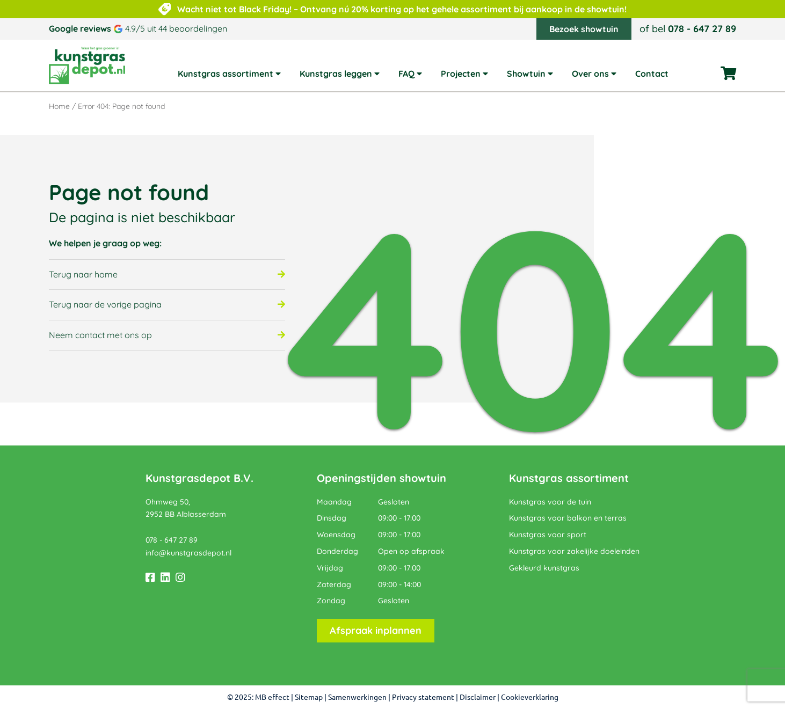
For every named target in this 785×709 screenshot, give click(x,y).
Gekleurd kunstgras (544, 568)
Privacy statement (423, 697)
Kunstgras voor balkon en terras (568, 518)
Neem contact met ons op (100, 335)
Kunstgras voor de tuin (550, 502)
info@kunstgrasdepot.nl (188, 553)
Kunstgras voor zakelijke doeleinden (574, 551)
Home (59, 106)
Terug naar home (83, 274)
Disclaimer (478, 697)
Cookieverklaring (529, 697)
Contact (651, 74)
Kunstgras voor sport (547, 534)
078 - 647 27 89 (702, 29)
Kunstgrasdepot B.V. (199, 478)
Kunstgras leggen (336, 74)
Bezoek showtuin (584, 29)
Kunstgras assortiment (225, 74)
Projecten (461, 74)
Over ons (590, 74)
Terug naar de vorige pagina (105, 304)
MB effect (272, 697)
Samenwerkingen (357, 697)
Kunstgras (536, 478)
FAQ (406, 74)
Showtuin (526, 74)
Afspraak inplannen (375, 630)
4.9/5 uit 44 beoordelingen (176, 28)
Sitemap (309, 697)
